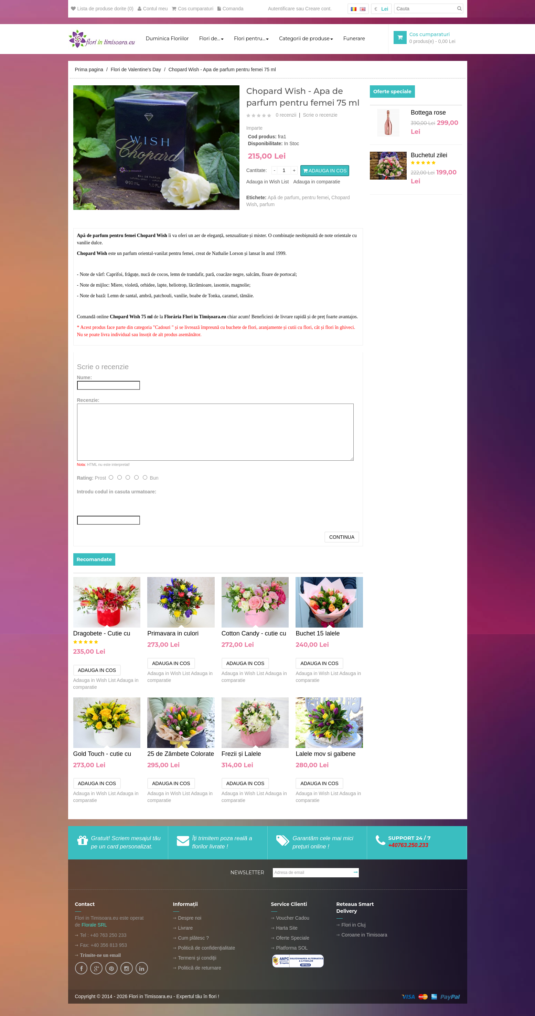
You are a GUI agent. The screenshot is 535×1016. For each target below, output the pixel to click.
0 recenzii (286, 115)
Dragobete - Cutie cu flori (101, 634)
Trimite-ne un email (100, 955)
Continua (341, 537)
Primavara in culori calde (173, 634)
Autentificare (281, 8)
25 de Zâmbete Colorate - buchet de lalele (180, 755)
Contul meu (153, 8)
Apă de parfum (283, 198)
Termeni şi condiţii (197, 958)
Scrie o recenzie (320, 115)
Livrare (185, 928)
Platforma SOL (292, 948)
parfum (267, 204)
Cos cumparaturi (192, 8)
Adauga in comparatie (316, 182)
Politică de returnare (199, 968)
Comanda (230, 8)
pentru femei (315, 198)
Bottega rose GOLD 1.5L (428, 114)
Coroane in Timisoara (364, 935)
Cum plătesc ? (193, 938)
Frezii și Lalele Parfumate (241, 755)
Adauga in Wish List (267, 182)
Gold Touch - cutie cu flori (102, 755)
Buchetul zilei (429, 155)
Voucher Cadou (293, 918)
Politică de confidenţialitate (206, 948)
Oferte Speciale (293, 938)
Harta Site (287, 928)
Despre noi (190, 918)
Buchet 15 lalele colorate (318, 634)
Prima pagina (89, 70)
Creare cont (317, 8)
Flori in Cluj (354, 925)
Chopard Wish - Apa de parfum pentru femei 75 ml (222, 70)
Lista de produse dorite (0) (102, 8)
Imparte (254, 128)
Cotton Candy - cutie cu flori (254, 634)
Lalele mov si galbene (325, 754)
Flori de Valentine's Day (136, 70)
